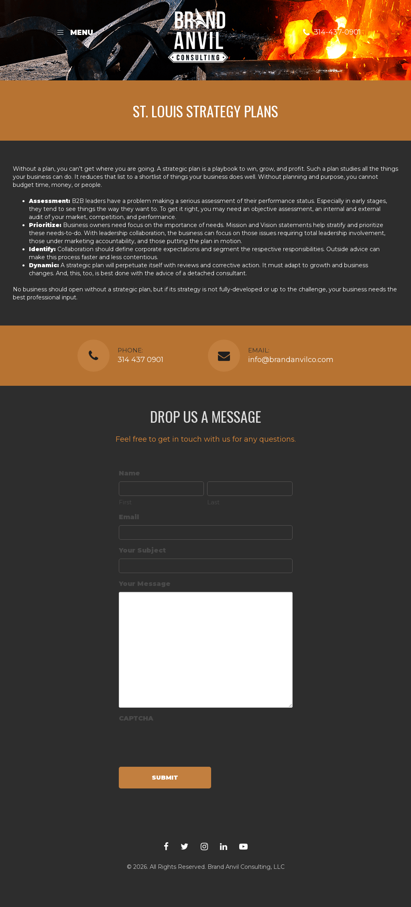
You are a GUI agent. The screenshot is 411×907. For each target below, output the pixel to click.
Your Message (145, 584)
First (125, 502)
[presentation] (180, 742)
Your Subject (142, 550)
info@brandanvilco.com (291, 359)
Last (213, 502)
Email (129, 517)
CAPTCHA (136, 718)
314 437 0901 (140, 359)
